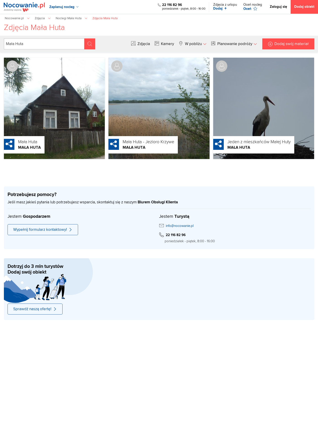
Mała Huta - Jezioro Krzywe (138, 141)
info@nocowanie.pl (180, 226)
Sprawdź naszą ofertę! (35, 309)
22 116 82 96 (172, 5)
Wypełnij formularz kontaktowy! (42, 229)
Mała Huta (17, 141)
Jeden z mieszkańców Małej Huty (248, 141)
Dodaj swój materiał (291, 44)
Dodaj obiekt (304, 7)
